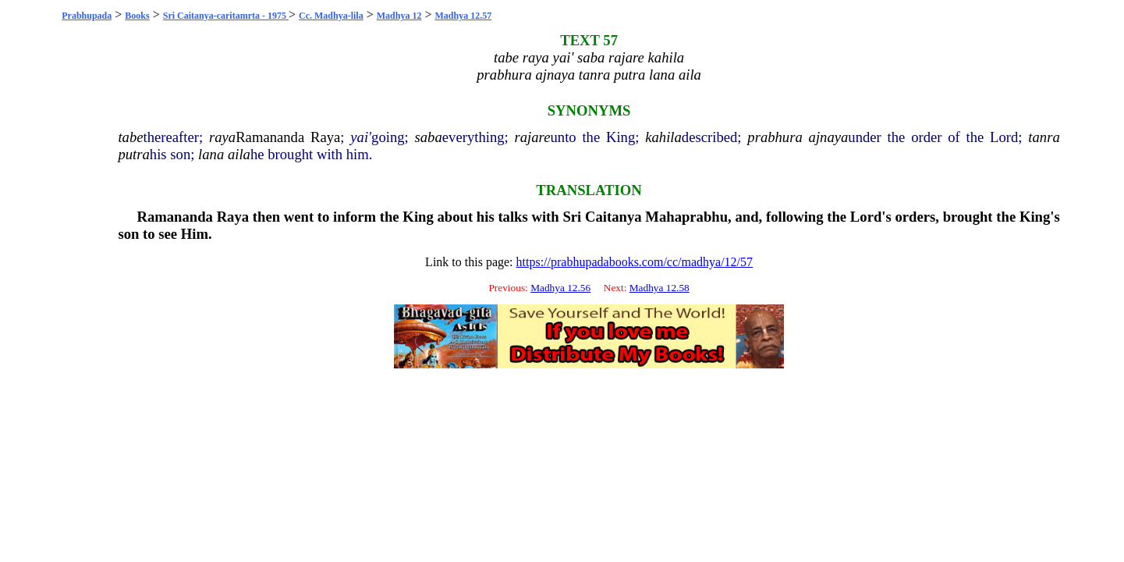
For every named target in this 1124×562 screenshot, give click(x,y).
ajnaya (829, 137)
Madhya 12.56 (560, 287)
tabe (130, 137)
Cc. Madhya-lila (331, 15)
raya (222, 137)
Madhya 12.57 (462, 15)
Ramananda (270, 137)
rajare (533, 137)
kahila (663, 137)
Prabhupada (87, 15)
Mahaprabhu (686, 216)
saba (428, 137)
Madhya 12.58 (659, 287)
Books (137, 15)
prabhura (775, 137)
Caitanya (613, 216)
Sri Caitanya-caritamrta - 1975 (226, 15)
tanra (1043, 137)
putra (133, 154)
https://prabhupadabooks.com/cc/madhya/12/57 (634, 262)
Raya (325, 137)
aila (239, 154)
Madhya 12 (399, 15)
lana (211, 154)
